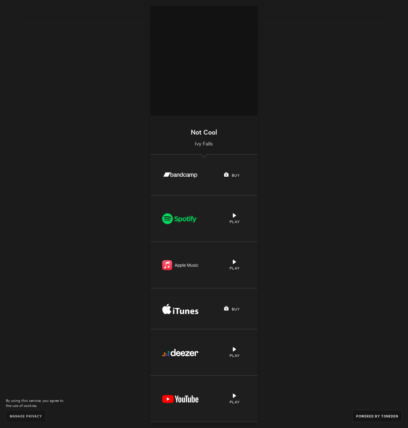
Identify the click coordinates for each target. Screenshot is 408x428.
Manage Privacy (26, 416)
